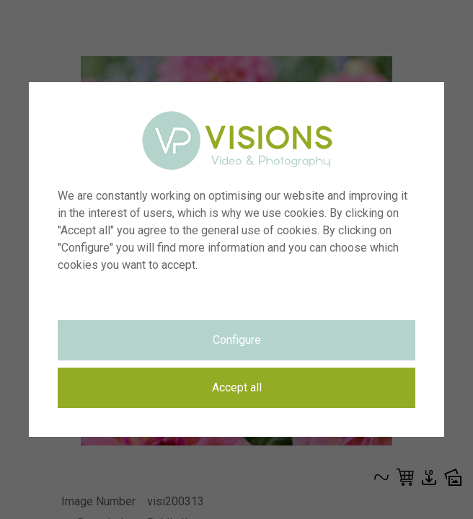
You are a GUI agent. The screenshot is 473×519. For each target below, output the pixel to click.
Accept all (237, 387)
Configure (237, 340)
